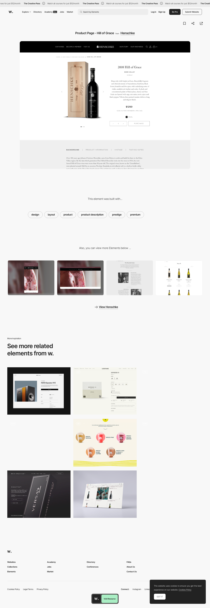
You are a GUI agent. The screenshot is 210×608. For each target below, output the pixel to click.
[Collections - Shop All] (179, 277)
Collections (12, 567)
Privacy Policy (42, 589)
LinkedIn (148, 589)
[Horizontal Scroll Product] (39, 442)
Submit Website (192, 12)
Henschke (128, 33)
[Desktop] (80, 277)
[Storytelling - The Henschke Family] (129, 277)
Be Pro (175, 12)
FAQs (129, 562)
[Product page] (105, 391)
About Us (131, 567)
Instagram (137, 589)
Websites (11, 562)
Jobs (62, 12)
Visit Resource (110, 599)
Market (70, 12)
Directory (38, 12)
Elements (11, 571)
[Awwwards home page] (96, 599)
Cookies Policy (13, 589)
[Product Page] (39, 391)
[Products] (105, 442)
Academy (50, 12)
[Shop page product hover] (171, 442)
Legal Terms (28, 589)
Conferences (92, 567)
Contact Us (132, 571)
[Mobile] (31, 277)
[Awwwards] (11, 12)
